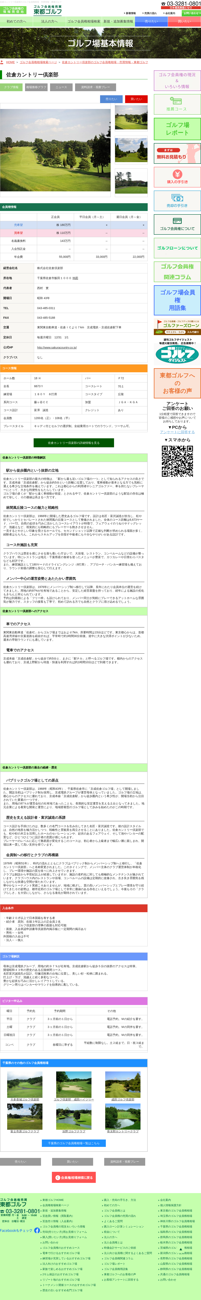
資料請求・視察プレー (95, 87)
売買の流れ (150, 13)
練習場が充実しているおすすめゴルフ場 (66, 1258)
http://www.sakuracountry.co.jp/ (57, 347)
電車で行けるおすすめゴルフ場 (61, 1253)
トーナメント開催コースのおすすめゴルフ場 (69, 1285)
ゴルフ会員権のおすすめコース (61, 1247)
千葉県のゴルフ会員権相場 (176, 1226)
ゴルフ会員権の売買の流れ (120, 1215)
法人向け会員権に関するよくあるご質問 (128, 1253)
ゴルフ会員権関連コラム (118, 1258)
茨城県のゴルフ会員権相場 (176, 1247)
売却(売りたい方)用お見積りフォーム (64, 1231)
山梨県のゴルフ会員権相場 (176, 1263)
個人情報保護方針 (171, 1205)
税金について (112, 1231)
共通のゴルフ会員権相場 (175, 1274)
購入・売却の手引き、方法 (120, 1199)
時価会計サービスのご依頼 (120, 1247)
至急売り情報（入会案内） (58, 1221)
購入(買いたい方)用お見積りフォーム (64, 1237)
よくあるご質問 (113, 1221)
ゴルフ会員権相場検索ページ (38, 62)
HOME (10, 62)
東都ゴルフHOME (53, 1199)
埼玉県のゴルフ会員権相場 (176, 1215)
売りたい (151, 21)
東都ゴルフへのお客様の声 (177, 383)
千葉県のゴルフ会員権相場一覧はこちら (74, 1143)
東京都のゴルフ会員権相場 (176, 1210)
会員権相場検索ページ (55, 1205)
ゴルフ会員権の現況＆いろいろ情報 (63, 1226)
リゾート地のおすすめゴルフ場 (61, 1279)
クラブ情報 (11, 87)
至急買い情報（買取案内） (58, 1215)
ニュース (61, 87)
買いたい (184, 21)
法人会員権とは (113, 1242)
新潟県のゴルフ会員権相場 (176, 1253)
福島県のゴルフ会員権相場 (176, 1231)
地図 (75, 278)
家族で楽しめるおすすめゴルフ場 (62, 1269)
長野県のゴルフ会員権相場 (176, 1258)
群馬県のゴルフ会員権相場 (176, 1237)
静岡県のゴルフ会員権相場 (176, 1269)
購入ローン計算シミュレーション (124, 1226)
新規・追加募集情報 (118, 21)
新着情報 (131, 13)
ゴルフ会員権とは (114, 1210)
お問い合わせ (191, 13)
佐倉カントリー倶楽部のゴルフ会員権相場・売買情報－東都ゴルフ (105, 62)
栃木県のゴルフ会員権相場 (176, 1242)
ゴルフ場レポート (177, 129)
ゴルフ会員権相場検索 (83, 21)
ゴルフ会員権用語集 (116, 1269)
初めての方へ (16, 21)
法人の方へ (49, 21)
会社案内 (170, 13)
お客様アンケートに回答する (121, 1279)
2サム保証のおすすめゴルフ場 (60, 1274)
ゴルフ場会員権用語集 (177, 300)
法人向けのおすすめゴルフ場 (59, 1263)
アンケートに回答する (177, 432)
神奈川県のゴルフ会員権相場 (177, 1221)
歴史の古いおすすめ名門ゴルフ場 (62, 1290)
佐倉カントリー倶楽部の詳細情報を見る (74, 442)
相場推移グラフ (36, 87)
